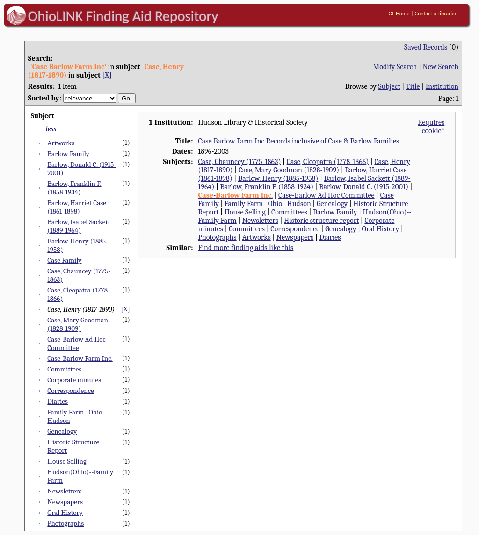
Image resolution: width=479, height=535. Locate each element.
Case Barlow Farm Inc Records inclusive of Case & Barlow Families (298, 141)
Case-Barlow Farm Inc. (79, 358)
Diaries (57, 401)
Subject (389, 86)
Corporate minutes (74, 380)
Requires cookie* (431, 126)
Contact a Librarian (435, 13)
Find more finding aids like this (245, 247)
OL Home (398, 13)
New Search (441, 67)
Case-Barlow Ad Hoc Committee (76, 343)
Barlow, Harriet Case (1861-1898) (76, 207)
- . (235, 195)
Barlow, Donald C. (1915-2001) (363, 187)
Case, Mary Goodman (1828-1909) (77, 324)
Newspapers (65, 502)
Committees (64, 369)
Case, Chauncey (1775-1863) (239, 161)
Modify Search (395, 67)
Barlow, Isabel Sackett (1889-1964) (78, 226)
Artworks (60, 143)
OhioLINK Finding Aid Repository (123, 16)
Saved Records (425, 47)
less (51, 129)
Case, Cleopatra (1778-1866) (328, 161)
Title (413, 86)
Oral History (65, 512)
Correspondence (70, 390)
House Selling (67, 461)
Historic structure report (321, 220)
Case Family (64, 260)
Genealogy (62, 431)
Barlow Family (68, 154)
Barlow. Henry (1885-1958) (278, 178)
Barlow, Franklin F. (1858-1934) (74, 187)
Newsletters (64, 491)
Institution (442, 86)
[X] (106, 75)
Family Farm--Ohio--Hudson (268, 204)
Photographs (65, 523)
